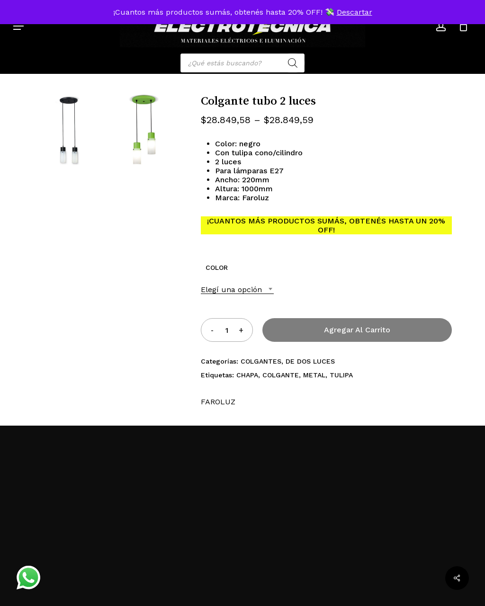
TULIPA (341, 375)
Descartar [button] (354, 12)
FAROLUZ (218, 401)
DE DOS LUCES (310, 361)
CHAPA (247, 375)
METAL (314, 375)
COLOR (217, 267)
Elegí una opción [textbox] (231, 289)
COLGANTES (261, 361)
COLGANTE (280, 375)
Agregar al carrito (357, 329)
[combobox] (237, 289)
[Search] (293, 62)
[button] (18, 26)
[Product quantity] (226, 330)
